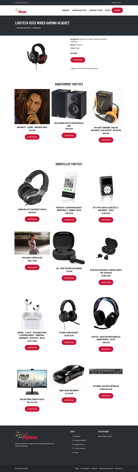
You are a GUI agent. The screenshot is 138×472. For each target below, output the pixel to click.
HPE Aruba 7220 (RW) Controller (106, 386)
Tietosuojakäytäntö (106, 468)
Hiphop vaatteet (79, 10)
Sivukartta (118, 468)
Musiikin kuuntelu (24, 28)
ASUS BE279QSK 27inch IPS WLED (32, 399)
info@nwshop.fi (116, 3)
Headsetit (36, 28)
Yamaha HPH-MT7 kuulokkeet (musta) (32, 209)
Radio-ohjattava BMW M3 (69, 390)
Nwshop (65, 10)
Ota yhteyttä (84, 468)
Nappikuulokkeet (100, 39)
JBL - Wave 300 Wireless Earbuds (69, 268)
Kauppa (117, 10)
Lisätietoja (77, 60)
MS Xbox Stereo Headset (69, 332)
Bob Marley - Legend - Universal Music (32, 127)
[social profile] (30, 2)
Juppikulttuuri (95, 10)
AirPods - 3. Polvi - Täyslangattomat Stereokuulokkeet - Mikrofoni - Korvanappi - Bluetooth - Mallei (32, 335)
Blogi (107, 10)
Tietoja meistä (79, 448)
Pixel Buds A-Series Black (32, 257)
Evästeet (94, 468)
